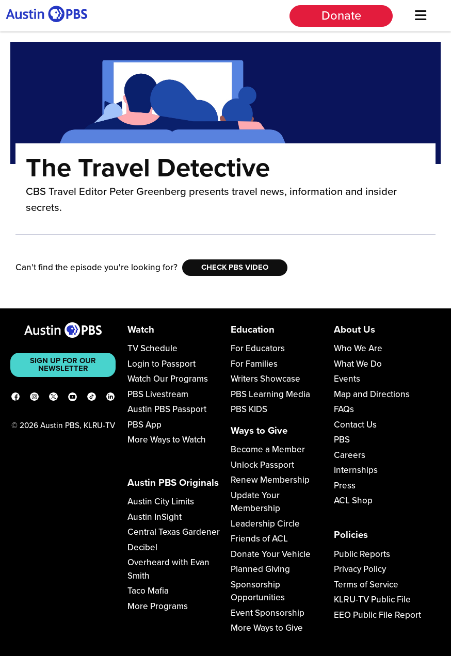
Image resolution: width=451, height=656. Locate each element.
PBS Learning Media (270, 394)
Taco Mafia (148, 590)
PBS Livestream (157, 394)
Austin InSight (154, 517)
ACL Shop (353, 500)
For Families (254, 363)
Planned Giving (260, 569)
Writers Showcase (265, 378)
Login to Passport (161, 363)
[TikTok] (91, 398)
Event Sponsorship (267, 613)
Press (345, 485)
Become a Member (268, 449)
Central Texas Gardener (173, 532)
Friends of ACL (259, 538)
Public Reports (362, 554)
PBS (342, 439)
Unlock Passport (262, 465)
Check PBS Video (234, 267)
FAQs (344, 409)
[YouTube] (72, 398)
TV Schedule (152, 348)
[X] (53, 398)
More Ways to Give (267, 627)
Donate (341, 15)
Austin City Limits (160, 501)
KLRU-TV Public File (372, 599)
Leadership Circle (265, 523)
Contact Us (355, 424)
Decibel (142, 547)
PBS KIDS (249, 409)
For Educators (258, 348)
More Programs (157, 606)
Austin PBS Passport (166, 409)
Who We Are (358, 348)
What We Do (358, 363)
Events (347, 378)
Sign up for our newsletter (63, 364)
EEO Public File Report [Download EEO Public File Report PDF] (377, 615)
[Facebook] (15, 398)
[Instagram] (34, 398)
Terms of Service (366, 584)
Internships (356, 470)
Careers (349, 455)
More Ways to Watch (166, 439)
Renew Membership (270, 479)
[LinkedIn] (110, 398)
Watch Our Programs (167, 378)
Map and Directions (372, 394)
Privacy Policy (360, 569)
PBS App (144, 424)
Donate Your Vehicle (271, 554)
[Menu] (420, 16)
